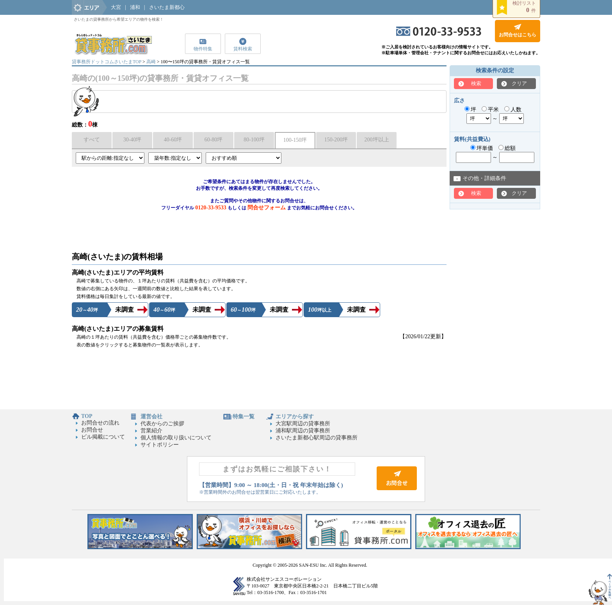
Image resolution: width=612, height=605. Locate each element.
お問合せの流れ (100, 423)
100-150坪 (295, 140)
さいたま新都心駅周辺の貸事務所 (317, 438)
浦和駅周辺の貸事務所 (303, 431)
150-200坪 (336, 140)
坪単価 (481, 148)
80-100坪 (254, 140)
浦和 (135, 7)
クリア (519, 83)
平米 (490, 109)
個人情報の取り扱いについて (176, 438)
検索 (476, 83)
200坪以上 (377, 140)
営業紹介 (151, 431)
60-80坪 (214, 140)
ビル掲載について (103, 437)
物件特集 (203, 49)
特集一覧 (243, 416)
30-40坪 (132, 140)
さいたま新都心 (167, 7)
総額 (507, 148)
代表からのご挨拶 (162, 424)
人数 (513, 109)
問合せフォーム (266, 208)
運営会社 (151, 416)
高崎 (151, 61)
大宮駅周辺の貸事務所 (303, 424)
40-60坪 (173, 140)
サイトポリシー (160, 445)
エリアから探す (295, 416)
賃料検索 (242, 49)
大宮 (116, 7)
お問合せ (92, 430)
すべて (92, 140)
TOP (87, 416)
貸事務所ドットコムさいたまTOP (106, 61)
